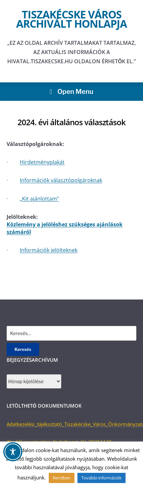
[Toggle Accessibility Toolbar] (13, 452)
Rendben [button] (62, 478)
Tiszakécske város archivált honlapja (71, 19)
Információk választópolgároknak (61, 180)
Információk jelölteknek (48, 250)
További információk (101, 478)
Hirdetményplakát (42, 162)
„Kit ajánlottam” (39, 198)
